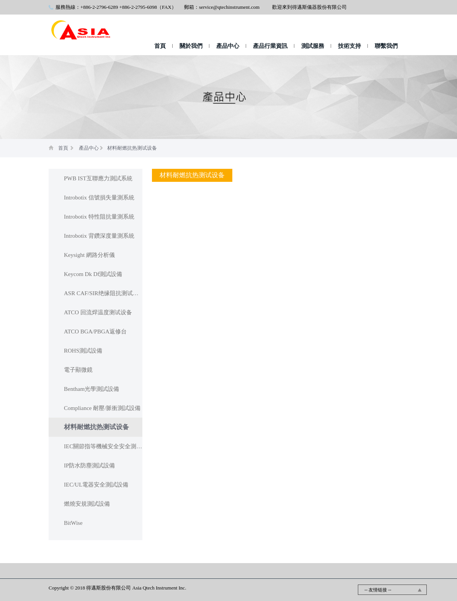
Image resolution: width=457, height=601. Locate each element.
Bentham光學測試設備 (91, 389)
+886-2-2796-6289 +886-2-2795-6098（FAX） (128, 7)
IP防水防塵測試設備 (89, 465)
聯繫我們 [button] (386, 46)
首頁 (160, 46)
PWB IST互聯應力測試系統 (98, 178)
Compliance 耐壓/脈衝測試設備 (102, 408)
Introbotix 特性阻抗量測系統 (99, 217)
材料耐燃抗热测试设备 (132, 148)
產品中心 (89, 148)
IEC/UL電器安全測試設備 (96, 485)
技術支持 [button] (349, 46)
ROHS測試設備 (83, 351)
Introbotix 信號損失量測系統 (99, 197)
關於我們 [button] (191, 46)
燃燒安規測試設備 (87, 504)
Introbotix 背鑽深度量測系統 (99, 236)
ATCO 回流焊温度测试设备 (98, 312)
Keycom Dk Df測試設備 (93, 274)
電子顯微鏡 (78, 370)
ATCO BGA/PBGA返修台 (95, 331)
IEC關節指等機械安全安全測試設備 (103, 446)
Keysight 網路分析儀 (89, 255)
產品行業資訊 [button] (270, 46)
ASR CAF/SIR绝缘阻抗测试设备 (103, 293)
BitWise (73, 523)
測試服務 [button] (312, 46)
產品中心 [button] (227, 46)
